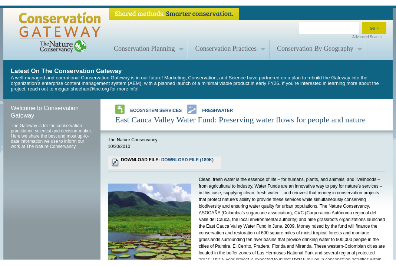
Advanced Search (367, 37)
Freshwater (210, 109)
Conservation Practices (226, 48)
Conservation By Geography (315, 48)
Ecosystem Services (148, 109)
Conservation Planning (144, 48)
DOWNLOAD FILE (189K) (187, 159)
